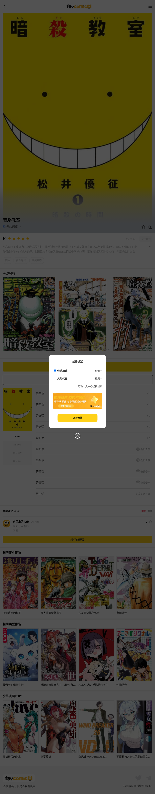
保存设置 (77, 417)
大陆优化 (60, 378)
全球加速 (60, 370)
